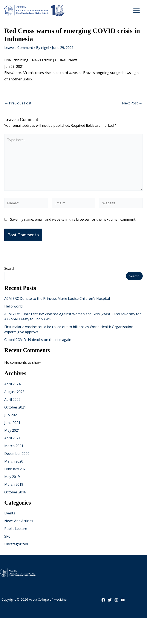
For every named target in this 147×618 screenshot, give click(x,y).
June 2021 (12, 422)
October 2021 (15, 407)
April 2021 (12, 438)
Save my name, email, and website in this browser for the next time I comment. (73, 219)
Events (9, 513)
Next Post (132, 103)
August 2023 (14, 391)
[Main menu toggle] (136, 11)
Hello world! (13, 306)
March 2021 (13, 445)
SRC (7, 536)
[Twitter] (110, 600)
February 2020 (16, 469)
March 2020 (13, 461)
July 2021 (11, 415)
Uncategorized (16, 544)
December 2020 (16, 453)
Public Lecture (15, 528)
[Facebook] (103, 600)
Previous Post (18, 103)
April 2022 (12, 399)
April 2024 (12, 384)
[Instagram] (116, 600)
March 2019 (13, 484)
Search (9, 268)
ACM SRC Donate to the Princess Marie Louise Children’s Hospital (57, 298)
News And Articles (18, 521)
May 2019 (12, 476)
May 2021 (12, 430)
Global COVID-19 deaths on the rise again (37, 339)
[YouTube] (123, 600)
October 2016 (15, 492)
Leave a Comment (18, 47)
